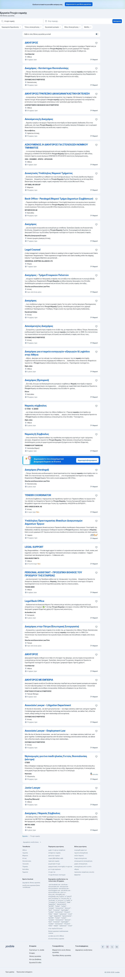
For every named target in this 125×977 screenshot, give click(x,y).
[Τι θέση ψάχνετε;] (21, 21)
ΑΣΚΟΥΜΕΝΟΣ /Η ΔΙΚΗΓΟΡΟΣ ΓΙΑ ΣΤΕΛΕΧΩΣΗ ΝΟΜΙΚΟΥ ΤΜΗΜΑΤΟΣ (56, 146)
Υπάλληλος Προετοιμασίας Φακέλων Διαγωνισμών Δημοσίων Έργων (54, 522)
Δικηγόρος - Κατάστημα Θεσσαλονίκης (47, 68)
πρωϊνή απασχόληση (81, 853)
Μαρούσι (25, 855)
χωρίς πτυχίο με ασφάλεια (56, 850)
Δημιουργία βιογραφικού (87, 460)
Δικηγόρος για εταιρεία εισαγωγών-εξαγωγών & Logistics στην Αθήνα (57, 353)
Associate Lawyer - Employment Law (45, 730)
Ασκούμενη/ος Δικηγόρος (39, 326)
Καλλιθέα (25, 869)
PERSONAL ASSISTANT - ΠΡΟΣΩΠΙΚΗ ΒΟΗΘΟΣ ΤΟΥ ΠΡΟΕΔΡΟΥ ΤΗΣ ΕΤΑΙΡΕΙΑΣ (53, 574)
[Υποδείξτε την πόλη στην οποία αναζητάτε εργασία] (65, 21)
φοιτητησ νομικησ (54, 855)
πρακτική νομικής (53, 861)
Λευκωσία (25, 864)
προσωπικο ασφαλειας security (84, 872)
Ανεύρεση (117, 21)
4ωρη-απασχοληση (80, 858)
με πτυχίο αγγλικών (54, 869)
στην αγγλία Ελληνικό (55, 928)
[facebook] (103, 947)
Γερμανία (25, 872)
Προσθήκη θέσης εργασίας (61, 955)
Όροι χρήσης (9, 972)
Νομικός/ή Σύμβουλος (37, 434)
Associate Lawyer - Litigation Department (48, 705)
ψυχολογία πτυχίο (54, 864)
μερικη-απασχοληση (80, 864)
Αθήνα (24, 850)
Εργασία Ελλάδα (35, 962)
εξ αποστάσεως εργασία (56, 938)
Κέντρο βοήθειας (35, 959)
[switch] (97, 34)
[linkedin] (117, 947)
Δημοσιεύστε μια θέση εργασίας (78, 4)
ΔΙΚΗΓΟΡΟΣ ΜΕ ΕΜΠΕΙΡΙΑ (39, 679)
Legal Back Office (34, 601)
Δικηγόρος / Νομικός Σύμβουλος (42, 813)
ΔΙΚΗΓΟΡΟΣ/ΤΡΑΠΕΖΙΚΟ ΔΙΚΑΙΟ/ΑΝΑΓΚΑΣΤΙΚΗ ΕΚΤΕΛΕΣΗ (57, 93)
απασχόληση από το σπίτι (82, 866)
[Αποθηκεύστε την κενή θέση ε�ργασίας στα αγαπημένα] (96, 68)
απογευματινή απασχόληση (83, 861)
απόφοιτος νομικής (54, 853)
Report (94, 60)
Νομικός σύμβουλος (36, 405)
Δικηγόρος (31, 224)
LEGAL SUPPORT (34, 546)
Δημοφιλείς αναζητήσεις (32, 842)
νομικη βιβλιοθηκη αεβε (55, 858)
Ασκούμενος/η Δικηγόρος (39, 119)
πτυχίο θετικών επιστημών (57, 875)
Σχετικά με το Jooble (36, 950)
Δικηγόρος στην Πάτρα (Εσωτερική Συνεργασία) (52, 626)
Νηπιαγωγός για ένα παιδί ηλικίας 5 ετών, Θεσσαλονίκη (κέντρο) (56, 758)
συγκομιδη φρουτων (80, 850)
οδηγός (76, 869)
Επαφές (32, 953)
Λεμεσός (25, 853)
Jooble (117, 972)
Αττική (24, 858)
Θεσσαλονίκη (26, 861)
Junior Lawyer (32, 787)
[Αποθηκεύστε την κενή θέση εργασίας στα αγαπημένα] (96, 43)
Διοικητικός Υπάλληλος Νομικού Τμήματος (49, 173)
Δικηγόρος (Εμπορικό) (37, 380)
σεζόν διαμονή (79, 855)
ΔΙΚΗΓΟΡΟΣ (31, 42)
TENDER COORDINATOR (38, 495)
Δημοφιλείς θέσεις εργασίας (31, 882)
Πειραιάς (25, 866)
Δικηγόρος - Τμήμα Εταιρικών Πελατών (47, 275)
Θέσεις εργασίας (35, 956)
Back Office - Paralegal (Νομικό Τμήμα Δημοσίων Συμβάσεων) (59, 198)
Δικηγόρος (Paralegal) (37, 469)
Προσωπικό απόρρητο (24, 972)
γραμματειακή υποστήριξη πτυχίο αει (60, 866)
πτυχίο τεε (51, 872)
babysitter (77, 875)
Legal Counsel (32, 249)
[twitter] (112, 947)
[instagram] (107, 947)
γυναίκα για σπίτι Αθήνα (56, 936)
